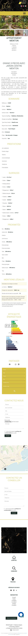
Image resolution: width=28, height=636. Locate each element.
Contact (14, 75)
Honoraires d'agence (14, 626)
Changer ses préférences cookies (14, 628)
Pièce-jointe (7, 420)
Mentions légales (18, 625)
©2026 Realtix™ (9, 625)
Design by (15, 629)
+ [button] (1, 447)
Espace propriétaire (11, 618)
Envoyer (8, 435)
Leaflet (27, 470)
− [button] (1, 449)
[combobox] (14, 369)
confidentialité (19, 633)
